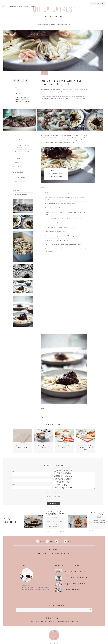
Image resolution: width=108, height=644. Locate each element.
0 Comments (17, 93)
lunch (17, 101)
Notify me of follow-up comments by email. (54, 492)
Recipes (44, 73)
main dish (21, 101)
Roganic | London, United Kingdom (22, 446)
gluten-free (26, 97)
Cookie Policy (52, 621)
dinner (17, 97)
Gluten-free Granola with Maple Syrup (99, 513)
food (21, 97)
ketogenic (17, 99)
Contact (37, 621)
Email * (13, 478)
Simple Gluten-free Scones (64, 446)
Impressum (43, 621)
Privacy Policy (74, 621)
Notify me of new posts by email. (54, 496)
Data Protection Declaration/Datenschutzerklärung (29, 6)
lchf (22, 99)
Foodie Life (22, 442)
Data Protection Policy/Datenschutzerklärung (63, 485)
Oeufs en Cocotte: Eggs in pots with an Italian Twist (85, 447)
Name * (13, 471)
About (31, 621)
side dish (27, 101)
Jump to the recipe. (46, 103)
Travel (68, 553)
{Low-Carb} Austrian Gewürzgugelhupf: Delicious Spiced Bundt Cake (54, 513)
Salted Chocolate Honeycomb (43, 446)
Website (13, 484)
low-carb (27, 99)
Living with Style (55, 553)
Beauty (39, 553)
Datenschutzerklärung (63, 621)
